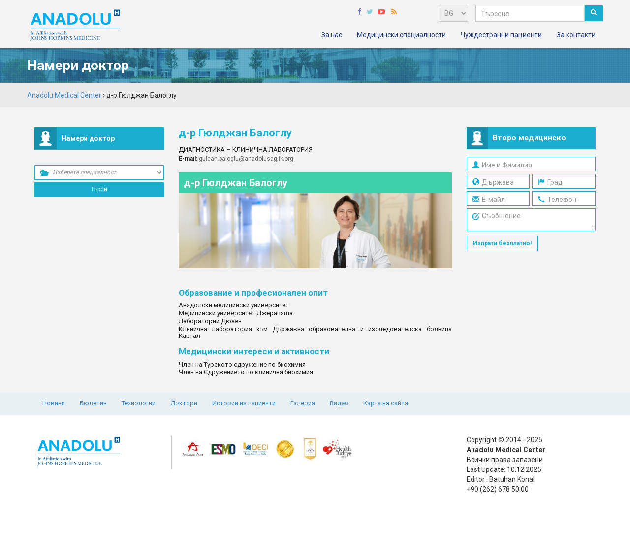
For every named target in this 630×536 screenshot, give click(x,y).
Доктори (183, 403)
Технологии (139, 403)
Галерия (302, 403)
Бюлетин (93, 403)
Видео (339, 403)
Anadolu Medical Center (64, 95)
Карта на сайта (385, 403)
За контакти (576, 35)
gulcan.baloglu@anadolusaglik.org (246, 158)
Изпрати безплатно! (502, 243)
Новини (53, 403)
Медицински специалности (401, 35)
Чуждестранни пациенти (501, 35)
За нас (331, 35)
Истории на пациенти (244, 403)
